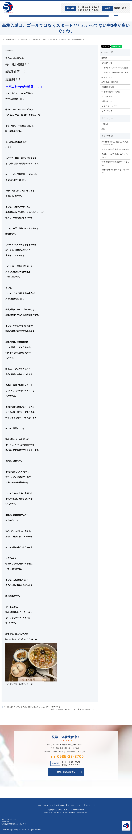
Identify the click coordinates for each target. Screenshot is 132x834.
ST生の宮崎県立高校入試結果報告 (115, 149)
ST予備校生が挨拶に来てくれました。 (115, 163)
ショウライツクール (56, 18)
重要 (103, 129)
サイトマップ (106, 111)
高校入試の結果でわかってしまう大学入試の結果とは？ (73, 709)
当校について (37, 18)
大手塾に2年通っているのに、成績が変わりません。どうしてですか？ (31, 707)
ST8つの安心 (21, 18)
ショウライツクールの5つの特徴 (114, 67)
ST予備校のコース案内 (110, 91)
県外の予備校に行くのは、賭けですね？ (115, 170)
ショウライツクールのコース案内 (115, 72)
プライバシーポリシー (110, 106)
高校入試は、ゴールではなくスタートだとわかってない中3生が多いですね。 (59, 39)
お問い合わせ (106, 18)
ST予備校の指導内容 (109, 82)
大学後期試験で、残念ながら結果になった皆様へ (115, 143)
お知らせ (24, 39)
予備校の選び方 (89, 18)
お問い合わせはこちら (66, 772)
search (123, 19)
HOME (8, 18)
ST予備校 (74, 18)
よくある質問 (106, 96)
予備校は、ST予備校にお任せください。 (115, 155)
